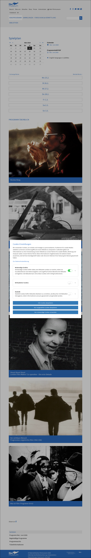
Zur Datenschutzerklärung (21, 261)
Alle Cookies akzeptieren (45, 303)
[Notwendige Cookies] (70, 270)
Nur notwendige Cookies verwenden (45, 312)
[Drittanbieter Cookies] (70, 282)
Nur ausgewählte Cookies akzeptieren (45, 307)
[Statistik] (70, 293)
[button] (74, 271)
